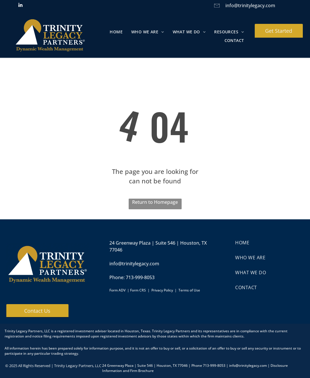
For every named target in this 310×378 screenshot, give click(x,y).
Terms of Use (189, 290)
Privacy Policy (162, 290)
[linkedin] (20, 5)
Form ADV (117, 290)
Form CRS (138, 290)
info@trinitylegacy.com (250, 5)
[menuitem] (116, 31)
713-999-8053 (140, 277)
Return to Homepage (155, 202)
